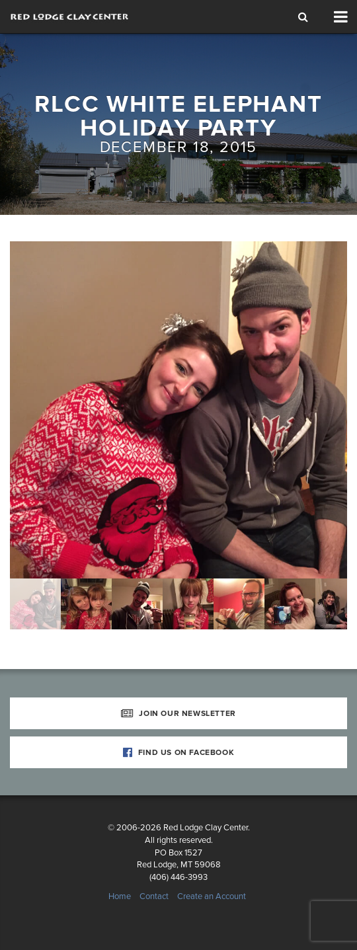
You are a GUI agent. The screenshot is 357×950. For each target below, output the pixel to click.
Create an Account (211, 896)
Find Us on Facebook (179, 752)
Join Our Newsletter (178, 713)
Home (119, 896)
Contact (154, 896)
